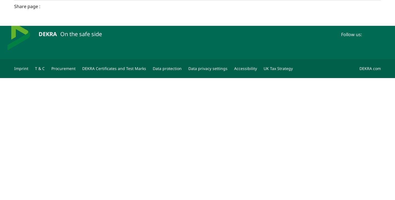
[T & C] (40, 68)
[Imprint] (21, 68)
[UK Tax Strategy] (278, 68)
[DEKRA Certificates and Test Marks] (114, 68)
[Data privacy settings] (208, 68)
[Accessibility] (245, 68)
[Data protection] (167, 68)
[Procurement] (63, 68)
